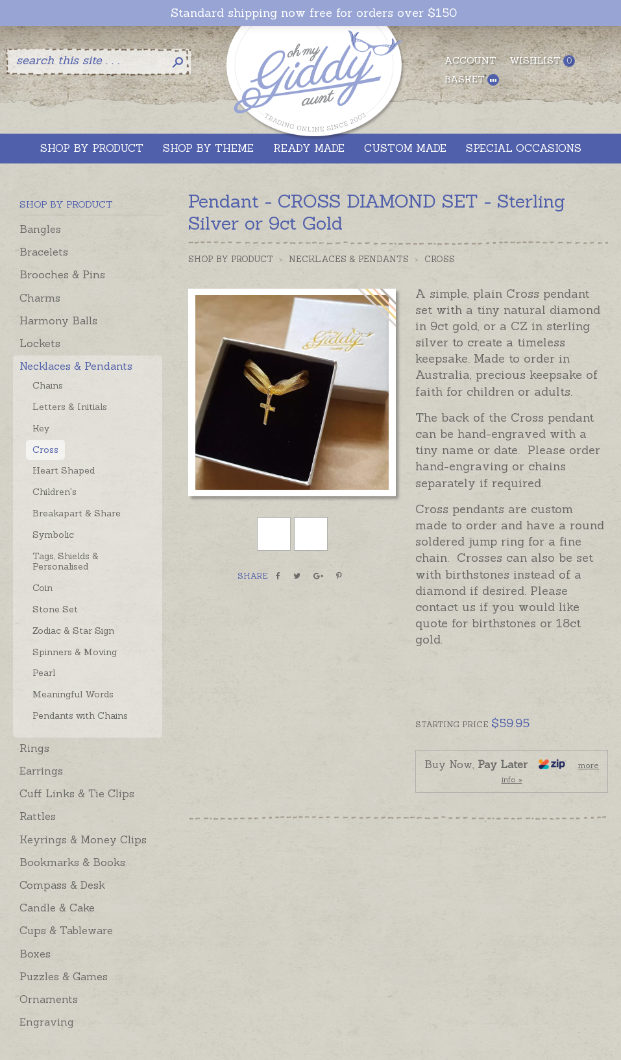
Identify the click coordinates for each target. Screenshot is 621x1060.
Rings (34, 747)
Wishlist (542, 60)
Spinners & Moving (74, 652)
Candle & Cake (57, 907)
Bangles (40, 229)
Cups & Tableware (66, 930)
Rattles (37, 816)
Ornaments (48, 999)
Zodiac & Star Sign (73, 630)
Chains (47, 385)
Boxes (35, 953)
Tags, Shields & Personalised (65, 561)
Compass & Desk (62, 884)
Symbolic (53, 534)
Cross (45, 449)
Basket (471, 79)
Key (40, 428)
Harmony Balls (58, 320)
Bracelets (43, 251)
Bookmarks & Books (72, 862)
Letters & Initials (69, 407)
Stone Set (55, 609)
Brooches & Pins (62, 274)
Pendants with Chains (80, 715)
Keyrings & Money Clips (83, 839)
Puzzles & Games (63, 976)
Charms (39, 297)
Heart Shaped (63, 470)
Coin (42, 588)
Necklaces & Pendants (75, 365)
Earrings (41, 770)
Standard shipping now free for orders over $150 (314, 13)
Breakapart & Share (76, 513)
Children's (54, 492)
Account (470, 60)
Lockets (39, 343)
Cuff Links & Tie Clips (76, 793)
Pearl (43, 673)
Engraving (46, 1021)
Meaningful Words (73, 694)
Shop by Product (230, 259)
